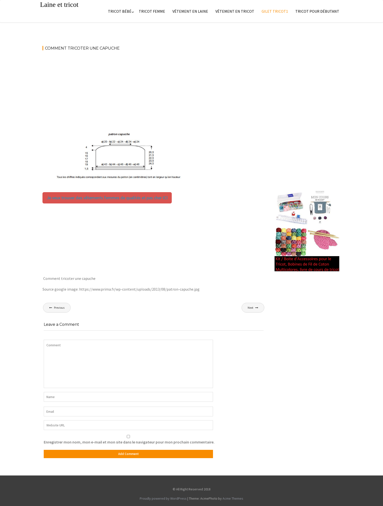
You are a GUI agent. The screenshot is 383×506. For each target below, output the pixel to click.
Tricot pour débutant (317, 11)
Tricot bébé (119, 11)
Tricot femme (152, 11)
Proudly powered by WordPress (163, 498)
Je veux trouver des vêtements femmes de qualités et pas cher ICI (107, 197)
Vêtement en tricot (234, 11)
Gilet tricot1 (275, 11)
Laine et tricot (59, 4)
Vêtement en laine (190, 11)
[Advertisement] (154, 91)
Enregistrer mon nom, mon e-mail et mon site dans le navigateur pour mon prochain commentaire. (129, 442)
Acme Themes (233, 498)
